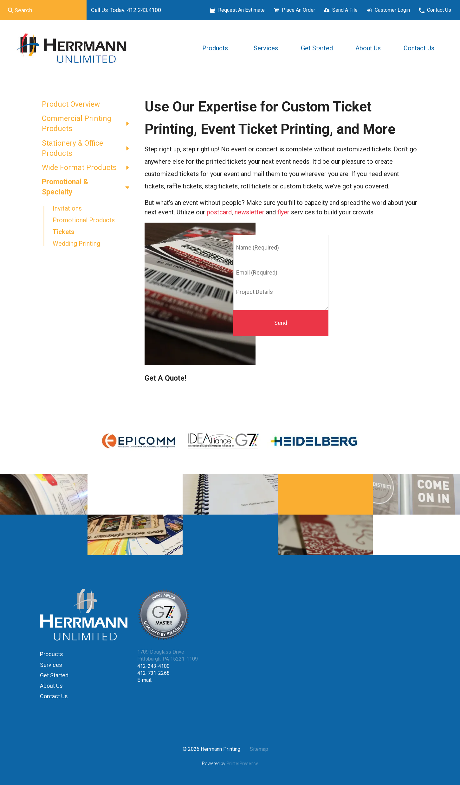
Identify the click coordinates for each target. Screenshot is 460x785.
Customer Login (392, 10)
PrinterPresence (242, 763)
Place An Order (298, 10)
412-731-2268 (153, 673)
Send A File (345, 10)
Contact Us (439, 10)
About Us (368, 48)
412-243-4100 (153, 666)
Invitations (67, 208)
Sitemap (259, 749)
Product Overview (71, 104)
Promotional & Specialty (88, 187)
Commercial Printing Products (88, 124)
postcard (219, 212)
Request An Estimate (241, 10)
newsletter (249, 212)
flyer (283, 212)
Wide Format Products (88, 168)
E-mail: (144, 680)
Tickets (64, 232)
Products (215, 48)
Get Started (317, 48)
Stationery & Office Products (88, 148)
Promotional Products (84, 220)
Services (266, 48)
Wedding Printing (76, 243)
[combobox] (43, 10)
